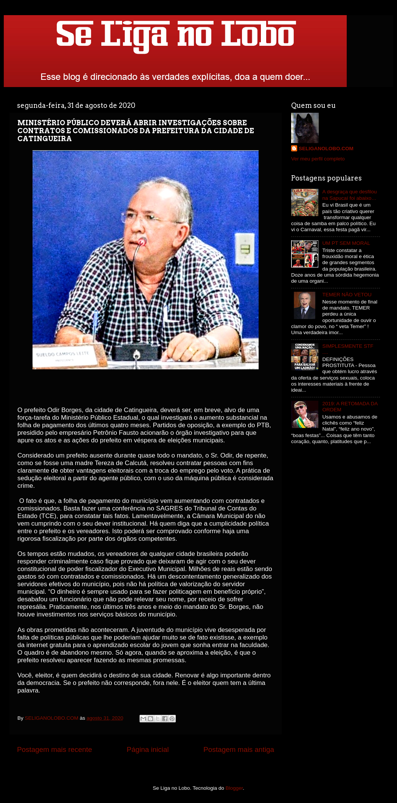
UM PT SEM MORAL (346, 243)
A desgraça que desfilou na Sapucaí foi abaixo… (349, 195)
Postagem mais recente (54, 749)
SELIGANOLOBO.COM (326, 148)
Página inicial (148, 749)
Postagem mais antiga (238, 749)
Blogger (234, 788)
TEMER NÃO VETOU (346, 294)
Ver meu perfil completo (318, 159)
